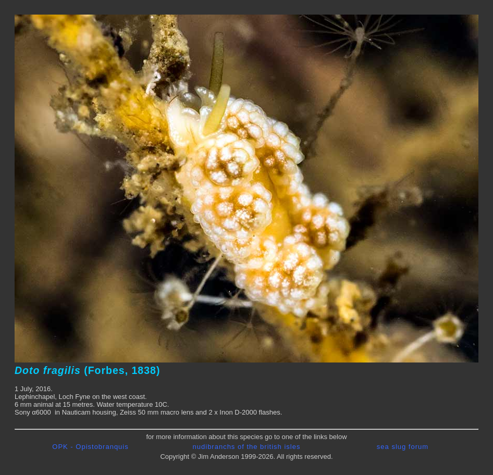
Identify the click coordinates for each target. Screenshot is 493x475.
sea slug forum (402, 447)
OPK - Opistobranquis (90, 447)
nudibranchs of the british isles (247, 447)
